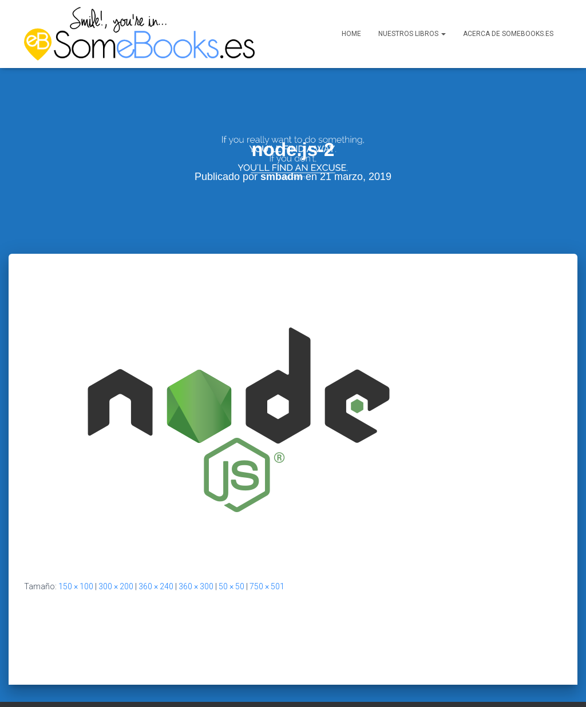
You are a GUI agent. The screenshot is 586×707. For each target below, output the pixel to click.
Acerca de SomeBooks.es (508, 34)
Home (351, 34)
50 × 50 (231, 563)
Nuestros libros (412, 34)
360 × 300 (196, 563)
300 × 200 (115, 563)
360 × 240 (155, 563)
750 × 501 (267, 563)
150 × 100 (75, 563)
